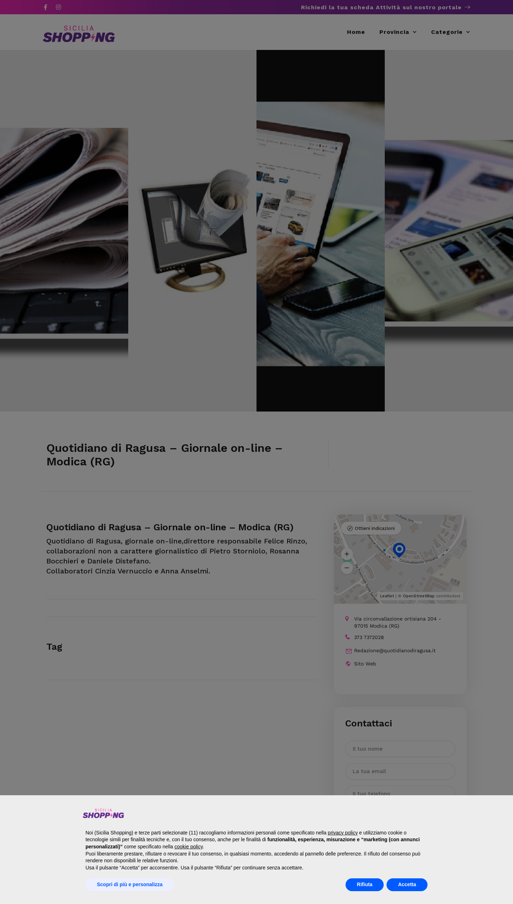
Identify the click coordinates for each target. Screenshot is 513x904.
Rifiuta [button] (365, 884)
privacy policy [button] (343, 833)
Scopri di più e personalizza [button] (129, 884)
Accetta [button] (407, 884)
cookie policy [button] (189, 846)
